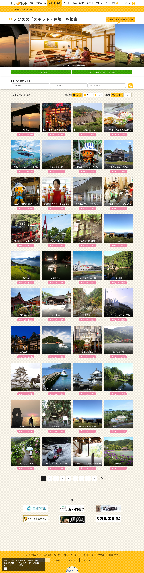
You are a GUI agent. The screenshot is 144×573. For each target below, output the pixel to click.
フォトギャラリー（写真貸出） (95, 555)
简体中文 (87, 560)
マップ (98, 95)
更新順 (127, 95)
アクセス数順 (117, 95)
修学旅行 (78, 555)
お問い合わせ (67, 555)
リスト (88, 95)
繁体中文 (72, 560)
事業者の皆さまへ (115, 555)
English (57, 560)
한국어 (101, 560)
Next (131, 45)
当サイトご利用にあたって (32, 555)
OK (6, 568)
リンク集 (56, 555)
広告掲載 (47, 555)
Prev (13, 45)
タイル (77, 95)
